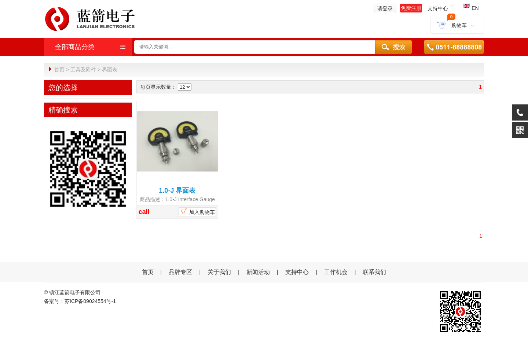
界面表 (109, 70)
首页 (59, 70)
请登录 (385, 8)
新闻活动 (258, 272)
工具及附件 (83, 70)
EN (470, 8)
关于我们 (219, 272)
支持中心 (297, 272)
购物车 (457, 25)
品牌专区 (180, 272)
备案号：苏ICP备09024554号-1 (80, 301)
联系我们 (374, 272)
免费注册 (411, 8)
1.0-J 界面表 (177, 190)
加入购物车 (197, 211)
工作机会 (336, 272)
